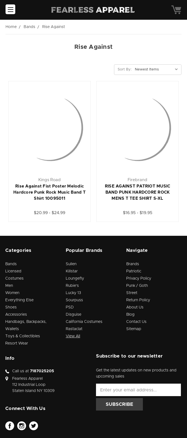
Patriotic (133, 271)
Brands (132, 264)
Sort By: (125, 69)
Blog (130, 315)
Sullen (71, 264)
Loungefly (75, 278)
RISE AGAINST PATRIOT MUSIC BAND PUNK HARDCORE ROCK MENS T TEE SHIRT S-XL (137, 192)
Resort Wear (16, 343)
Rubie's (72, 286)
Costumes (14, 278)
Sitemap (133, 329)
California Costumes (84, 322)
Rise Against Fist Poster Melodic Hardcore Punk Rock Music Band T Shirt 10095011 (49, 192)
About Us (134, 307)
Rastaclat (74, 329)
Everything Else (19, 300)
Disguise (73, 315)
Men (9, 286)
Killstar (72, 271)
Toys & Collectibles (22, 336)
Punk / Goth (137, 286)
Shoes (11, 307)
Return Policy (138, 300)
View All (73, 336)
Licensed (13, 271)
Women (12, 293)
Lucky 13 (73, 293)
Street (131, 293)
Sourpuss (74, 300)
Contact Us (136, 322)
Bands (11, 264)
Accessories (16, 315)
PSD (70, 307)
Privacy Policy (138, 278)
